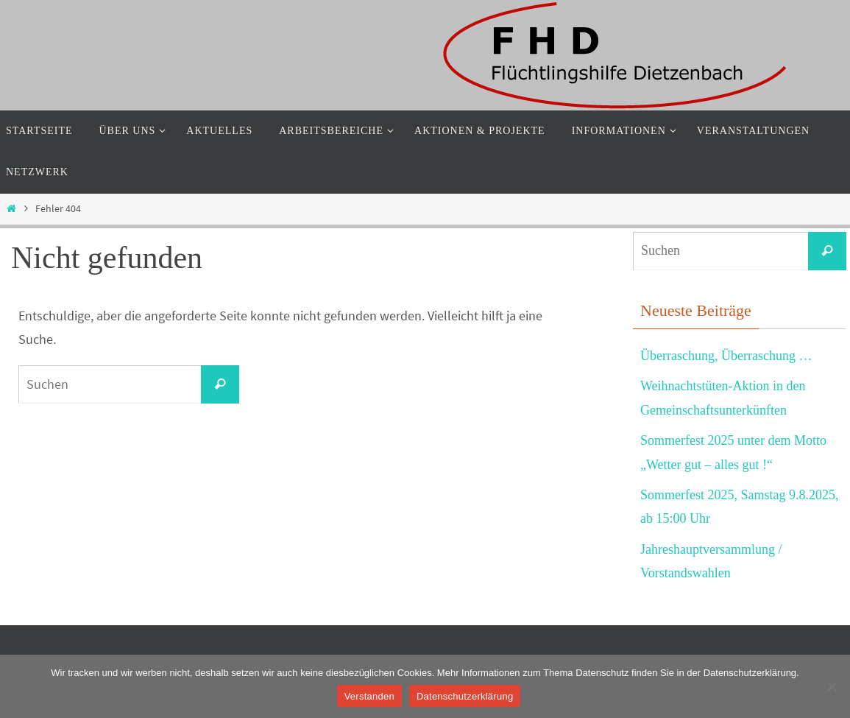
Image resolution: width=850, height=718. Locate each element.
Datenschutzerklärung (465, 696)
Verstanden (369, 696)
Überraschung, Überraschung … (726, 355)
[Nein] (831, 686)
